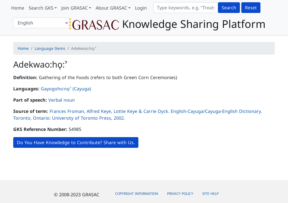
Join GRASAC (74, 8)
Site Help (210, 193)
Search (229, 8)
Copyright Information (136, 193)
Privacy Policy (180, 193)
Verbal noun (61, 100)
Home (17, 8)
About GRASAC (111, 8)
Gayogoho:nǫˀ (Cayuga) (66, 89)
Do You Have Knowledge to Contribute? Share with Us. (76, 142)
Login (141, 8)
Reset (251, 8)
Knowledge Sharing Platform (167, 23)
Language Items (50, 48)
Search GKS (41, 8)
